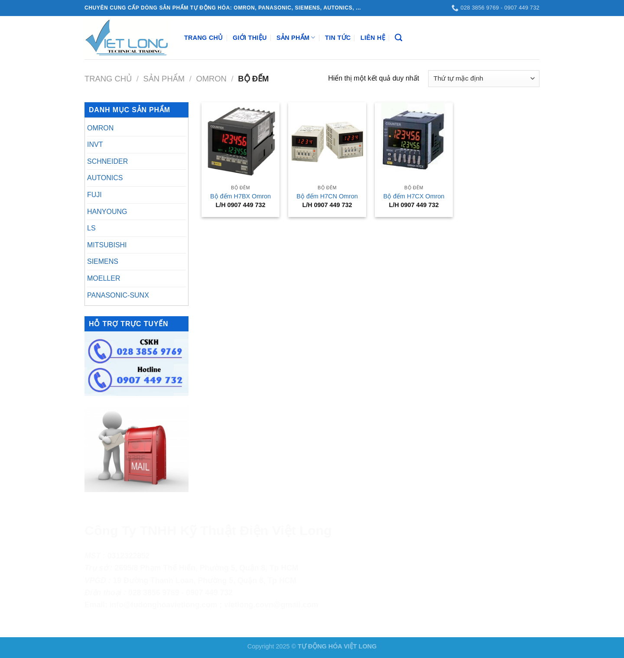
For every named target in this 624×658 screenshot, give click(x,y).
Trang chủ (108, 78)
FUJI (94, 194)
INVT (95, 144)
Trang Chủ (203, 37)
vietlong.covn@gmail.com (271, 604)
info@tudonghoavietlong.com (164, 604)
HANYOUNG (107, 211)
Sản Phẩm (295, 37)
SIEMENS (102, 261)
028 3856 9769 (153, 592)
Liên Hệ (373, 37)
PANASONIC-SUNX (118, 295)
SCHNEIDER (107, 161)
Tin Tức (338, 37)
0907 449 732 (209, 592)
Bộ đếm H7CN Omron (327, 196)
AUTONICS (105, 178)
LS (91, 228)
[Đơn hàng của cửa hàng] (484, 78)
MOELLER (103, 278)
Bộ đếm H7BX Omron (240, 196)
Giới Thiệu (250, 37)
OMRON (211, 78)
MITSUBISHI (107, 245)
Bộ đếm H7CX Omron (414, 196)
